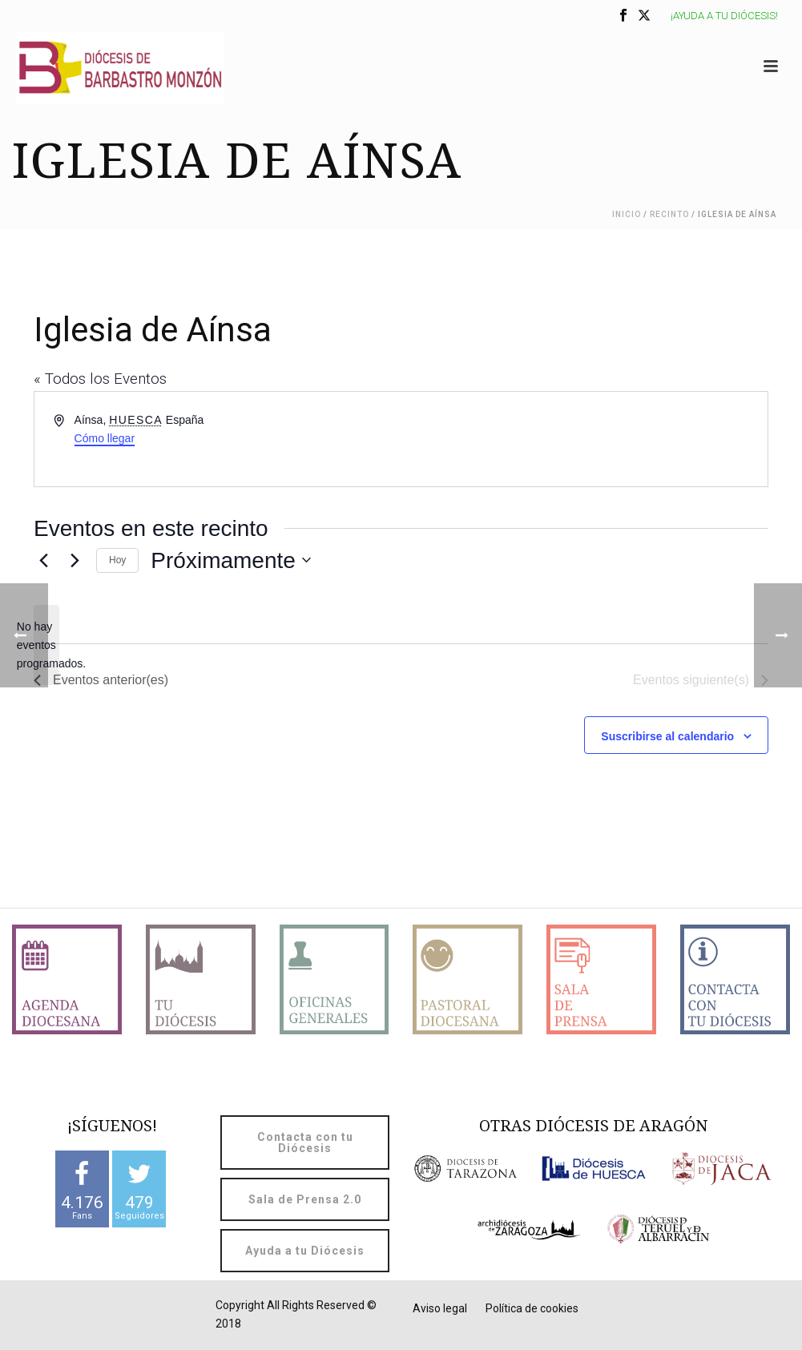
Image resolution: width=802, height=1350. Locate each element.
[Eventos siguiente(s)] (74, 560)
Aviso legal (440, 1308)
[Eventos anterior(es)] (43, 560)
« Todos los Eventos (100, 378)
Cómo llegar (105, 438)
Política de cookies (532, 1308)
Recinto (669, 214)
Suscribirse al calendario (667, 736)
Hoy (117, 560)
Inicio (626, 214)
